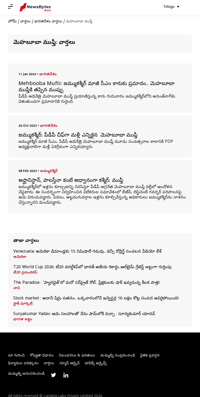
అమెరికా (19, 257)
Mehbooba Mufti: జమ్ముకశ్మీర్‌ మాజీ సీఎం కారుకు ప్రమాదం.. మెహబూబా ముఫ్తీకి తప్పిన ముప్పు (96, 87)
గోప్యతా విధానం (42, 355)
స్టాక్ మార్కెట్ (23, 304)
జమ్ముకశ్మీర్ (49, 171)
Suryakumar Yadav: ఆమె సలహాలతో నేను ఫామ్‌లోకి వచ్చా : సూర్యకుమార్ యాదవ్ (84, 314)
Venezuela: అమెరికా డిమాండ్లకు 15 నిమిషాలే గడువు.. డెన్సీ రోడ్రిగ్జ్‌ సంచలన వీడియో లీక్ (87, 251)
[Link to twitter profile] (53, 375)
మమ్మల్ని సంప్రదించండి (117, 355)
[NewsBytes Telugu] (35, 7)
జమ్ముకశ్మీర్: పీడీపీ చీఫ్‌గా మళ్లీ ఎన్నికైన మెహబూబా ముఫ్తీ (78, 136)
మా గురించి (16, 355)
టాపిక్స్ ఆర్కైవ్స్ (96, 363)
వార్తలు (25, 21)
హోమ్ (12, 21)
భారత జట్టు (22, 319)
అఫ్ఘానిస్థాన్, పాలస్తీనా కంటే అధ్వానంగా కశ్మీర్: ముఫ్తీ (70, 181)
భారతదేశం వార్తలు (48, 21)
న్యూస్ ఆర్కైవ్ (69, 363)
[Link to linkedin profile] (66, 375)
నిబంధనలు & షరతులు (77, 355)
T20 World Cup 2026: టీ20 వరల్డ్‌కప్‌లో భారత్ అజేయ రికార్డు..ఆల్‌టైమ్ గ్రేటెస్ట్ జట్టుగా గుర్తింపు (92, 267)
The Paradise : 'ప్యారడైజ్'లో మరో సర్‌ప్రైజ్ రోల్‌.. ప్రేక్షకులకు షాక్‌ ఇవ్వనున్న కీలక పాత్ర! (86, 283)
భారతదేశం (48, 74)
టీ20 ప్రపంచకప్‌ (25, 273)
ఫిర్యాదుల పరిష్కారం (23, 363)
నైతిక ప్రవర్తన (150, 355)
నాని (16, 288)
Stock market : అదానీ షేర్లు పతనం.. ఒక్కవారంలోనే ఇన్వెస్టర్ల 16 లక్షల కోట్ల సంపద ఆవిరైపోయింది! (96, 298)
